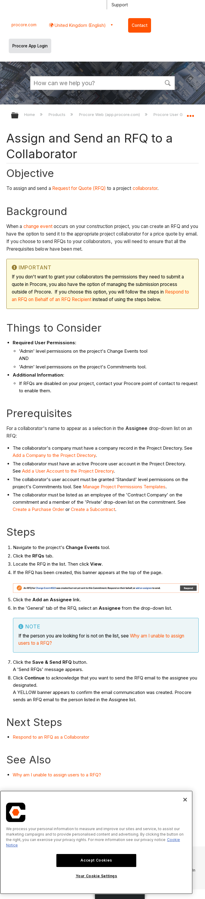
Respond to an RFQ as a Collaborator (51, 737)
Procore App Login (30, 45)
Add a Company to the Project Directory (54, 455)
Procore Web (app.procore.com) (110, 114)
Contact (139, 25)
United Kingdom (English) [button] (79, 25)
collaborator (145, 188)
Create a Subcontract (93, 509)
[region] (96, 842)
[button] (167, 82)
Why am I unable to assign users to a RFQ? (57, 775)
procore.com (23, 24)
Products (58, 114)
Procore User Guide (172, 114)
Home (30, 114)
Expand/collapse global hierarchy (18, 115)
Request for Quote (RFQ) (79, 188)
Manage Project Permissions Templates (124, 487)
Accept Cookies (96, 860)
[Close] (185, 799)
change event (38, 226)
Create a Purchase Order (38, 509)
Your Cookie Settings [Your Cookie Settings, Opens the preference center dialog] (96, 876)
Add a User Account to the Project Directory (68, 471)
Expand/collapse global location (190, 113)
